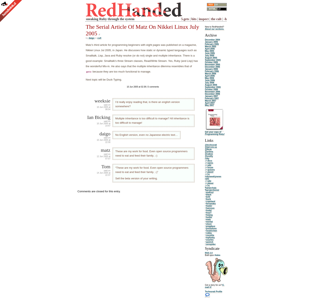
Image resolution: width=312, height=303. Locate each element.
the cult (216, 19)
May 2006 (209, 78)
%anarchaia (210, 188)
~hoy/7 (208, 213)
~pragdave (210, 226)
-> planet (209, 172)
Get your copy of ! (215, 133)
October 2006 (211, 89)
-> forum (209, 167)
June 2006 (210, 80)
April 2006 (210, 76)
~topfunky (210, 237)
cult (99, 38)
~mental (209, 222)
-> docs (208, 161)
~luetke (208, 217)
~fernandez (210, 204)
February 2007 (212, 98)
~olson (208, 224)
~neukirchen (211, 231)
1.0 (218, 9)
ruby (207, 158)
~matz (208, 219)
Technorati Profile (213, 291)
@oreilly (209, 156)
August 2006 (211, 85)
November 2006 (212, 92)
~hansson (210, 208)
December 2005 (212, 67)
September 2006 (213, 87)
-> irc (207, 174)
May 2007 (209, 105)
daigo (91, 38)
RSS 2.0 (209, 253)
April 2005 (210, 49)
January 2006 (211, 69)
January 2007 (211, 96)
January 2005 (211, 42)
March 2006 (210, 74)
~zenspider (210, 244)
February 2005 (212, 44)
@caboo (209, 154)
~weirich (209, 242)
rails (207, 179)
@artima (209, 152)
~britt (207, 197)
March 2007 (210, 101)
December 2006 (212, 94)
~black (208, 195)
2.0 (216, 4)
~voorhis (209, 240)
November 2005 (212, 64)
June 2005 (210, 53)
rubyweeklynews (213, 176)
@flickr (208, 149)
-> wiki (208, 165)
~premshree (211, 228)
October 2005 (211, 62)
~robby (208, 233)
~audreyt (209, 192)
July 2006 (209, 83)
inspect (204, 19)
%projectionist (212, 190)
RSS (210, 4)
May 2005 (209, 51)
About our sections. (214, 29)
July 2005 (209, 55)
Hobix (217, 255)
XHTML (212, 9)
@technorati (211, 145)
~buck (208, 199)
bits (193, 19)
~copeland (210, 201)
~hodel (208, 210)
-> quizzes (210, 170)
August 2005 (211, 58)
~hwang (209, 215)
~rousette (209, 235)
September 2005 (213, 60)
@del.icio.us (211, 147)
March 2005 (210, 46)
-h (225, 19)
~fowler (208, 206)
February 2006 (212, 71)
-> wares (209, 163)
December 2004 (212, 40)
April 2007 (210, 103)
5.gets (185, 19)
